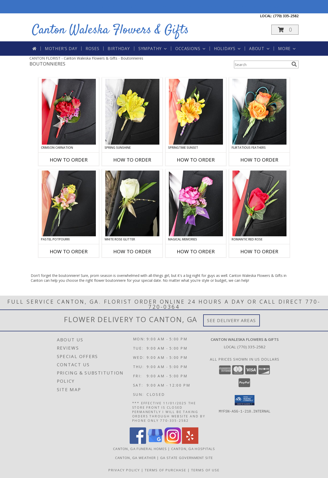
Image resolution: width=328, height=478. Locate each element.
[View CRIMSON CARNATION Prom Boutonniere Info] (69, 112)
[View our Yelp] (190, 442)
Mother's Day (61, 48)
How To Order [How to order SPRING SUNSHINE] (132, 159)
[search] (294, 64)
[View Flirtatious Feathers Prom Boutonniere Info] (259, 112)
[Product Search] (261, 64)
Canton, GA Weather (135, 457)
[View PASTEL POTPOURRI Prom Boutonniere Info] (69, 203)
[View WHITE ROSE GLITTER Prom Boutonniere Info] (132, 203)
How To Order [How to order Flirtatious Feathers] (259, 159)
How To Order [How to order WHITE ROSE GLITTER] (132, 251)
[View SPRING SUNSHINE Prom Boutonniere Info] (132, 112)
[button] (285, 30)
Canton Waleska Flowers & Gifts (110, 30)
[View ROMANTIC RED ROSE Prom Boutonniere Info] (259, 203)
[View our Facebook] (138, 442)
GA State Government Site (186, 457)
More (287, 48)
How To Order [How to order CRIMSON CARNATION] (69, 159)
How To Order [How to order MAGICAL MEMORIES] (196, 251)
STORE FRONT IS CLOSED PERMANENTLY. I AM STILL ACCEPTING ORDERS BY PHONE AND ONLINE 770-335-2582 (164, 7)
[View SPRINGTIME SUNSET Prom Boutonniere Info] (196, 112)
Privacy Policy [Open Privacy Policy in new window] (124, 470)
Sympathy (153, 48)
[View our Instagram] (173, 442)
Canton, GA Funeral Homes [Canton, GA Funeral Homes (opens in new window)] (140, 448)
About (260, 48)
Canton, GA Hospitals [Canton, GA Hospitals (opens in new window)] (193, 448)
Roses (92, 48)
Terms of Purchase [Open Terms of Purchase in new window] (165, 470)
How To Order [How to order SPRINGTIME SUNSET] (196, 159)
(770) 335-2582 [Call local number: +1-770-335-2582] (286, 15)
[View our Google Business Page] (155, 442)
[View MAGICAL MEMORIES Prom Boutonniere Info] (196, 203)
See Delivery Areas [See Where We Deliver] (231, 320)
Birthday (119, 48)
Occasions (190, 48)
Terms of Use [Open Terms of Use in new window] (205, 470)
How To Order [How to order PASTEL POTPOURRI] (69, 251)
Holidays (228, 48)
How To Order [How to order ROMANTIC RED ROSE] (259, 251)
